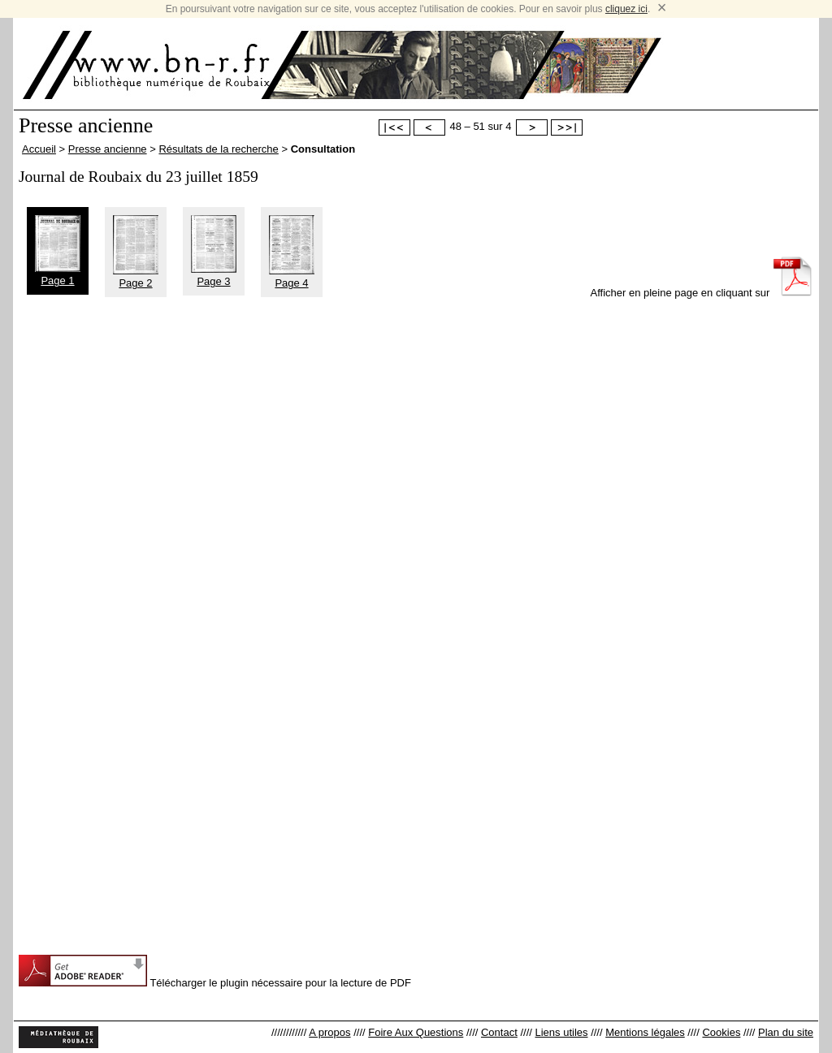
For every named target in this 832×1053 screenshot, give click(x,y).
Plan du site (785, 1032)
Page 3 (213, 275)
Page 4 (291, 277)
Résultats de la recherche (218, 149)
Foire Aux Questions (415, 1032)
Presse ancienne (107, 149)
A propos (329, 1032)
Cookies (721, 1032)
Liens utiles (561, 1032)
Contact (499, 1032)
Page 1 (57, 274)
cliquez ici (626, 9)
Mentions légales (645, 1032)
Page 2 (135, 277)
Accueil (39, 149)
